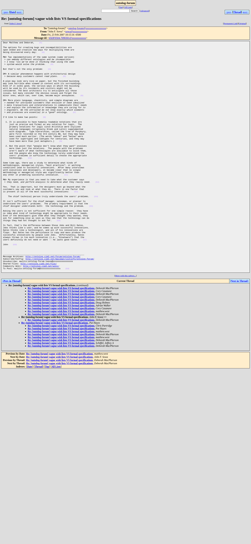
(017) (85, 280)
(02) (43, 55)
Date (12, 12)
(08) (44, 132)
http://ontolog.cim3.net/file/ (38, 308)
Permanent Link (231, 23)
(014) (96, 228)
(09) (60, 161)
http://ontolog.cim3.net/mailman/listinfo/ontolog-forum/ (59, 302)
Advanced (144, 11)
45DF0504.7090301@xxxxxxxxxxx (67, 38)
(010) (30, 182)
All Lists (128, 7)
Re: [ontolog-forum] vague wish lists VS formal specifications (61, 334)
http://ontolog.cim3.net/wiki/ (41, 311)
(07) (74, 127)
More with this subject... (125, 322)
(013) (76, 222)
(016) (58, 256)
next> (20, 12)
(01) (40, 43)
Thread (237, 12)
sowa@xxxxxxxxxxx (76, 31)
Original (242, 23)
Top (120, 7)
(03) (51, 69)
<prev (5, 12)
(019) (67, 314)
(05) (64, 83)
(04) (49, 75)
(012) (97, 210)
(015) (91, 239)
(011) (66, 202)
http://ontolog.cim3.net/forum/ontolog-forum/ (52, 299)
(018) (15, 285)
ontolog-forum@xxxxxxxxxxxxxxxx (87, 28)
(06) (82, 107)
